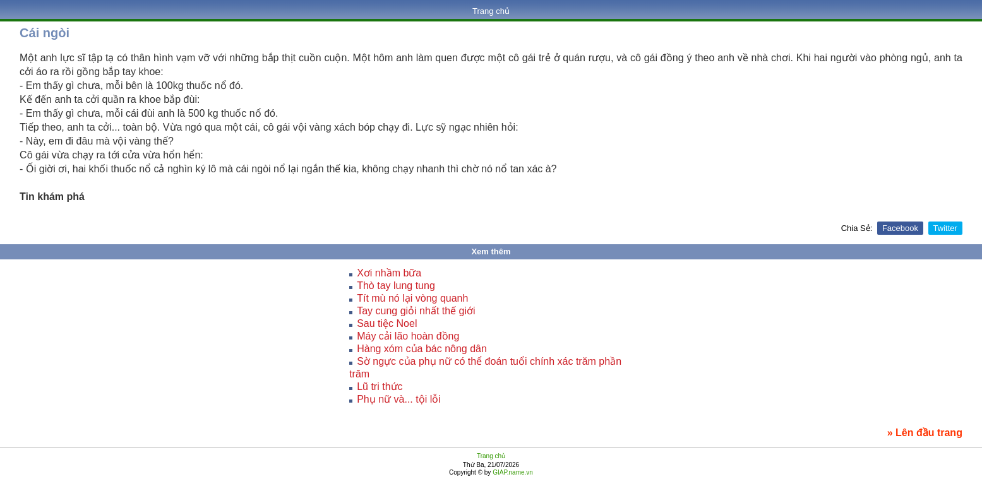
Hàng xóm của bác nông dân (422, 348)
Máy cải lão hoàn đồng (408, 336)
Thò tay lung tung (396, 285)
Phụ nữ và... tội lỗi (399, 399)
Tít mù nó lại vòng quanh (412, 298)
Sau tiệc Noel (387, 323)
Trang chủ (491, 11)
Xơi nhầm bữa (389, 273)
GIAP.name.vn (512, 472)
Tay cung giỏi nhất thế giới (416, 310)
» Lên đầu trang (924, 432)
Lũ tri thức (379, 386)
